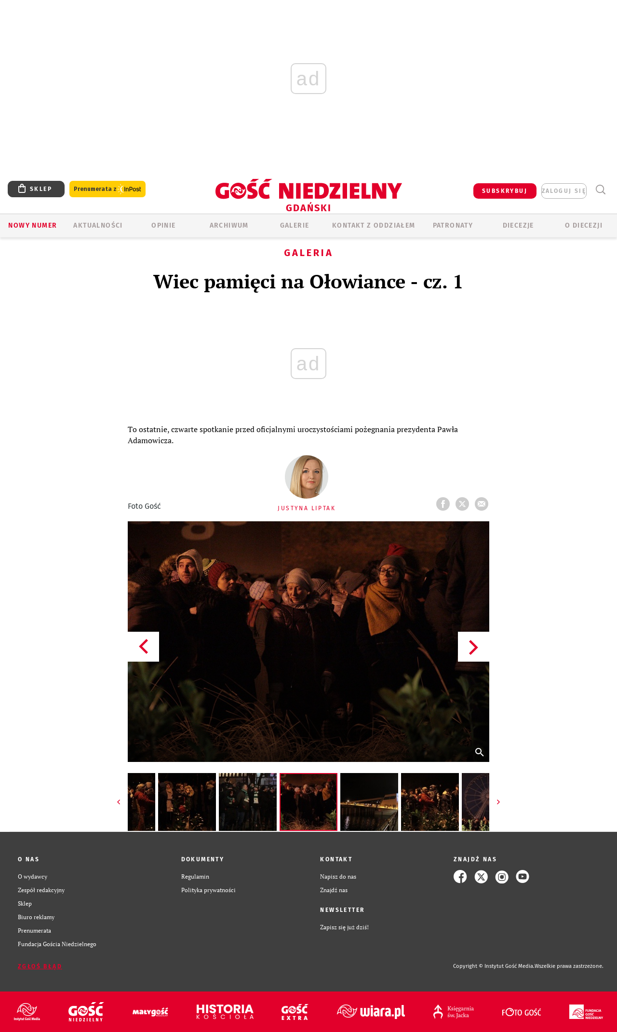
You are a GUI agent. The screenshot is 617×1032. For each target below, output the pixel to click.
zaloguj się (564, 191)
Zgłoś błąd (40, 966)
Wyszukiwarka (600, 190)
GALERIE (294, 225)
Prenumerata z (107, 189)
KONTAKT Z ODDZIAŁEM (374, 225)
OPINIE (163, 225)
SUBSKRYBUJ (504, 191)
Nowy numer (32, 225)
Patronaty (453, 225)
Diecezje (518, 225)
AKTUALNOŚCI (97, 225)
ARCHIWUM (229, 225)
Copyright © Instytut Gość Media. (494, 966)
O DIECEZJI (584, 225)
